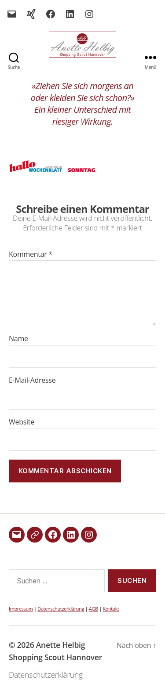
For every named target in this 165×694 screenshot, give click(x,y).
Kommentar (30, 255)
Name (18, 339)
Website (21, 422)
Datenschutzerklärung (60, 608)
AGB (93, 608)
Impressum (21, 608)
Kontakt (111, 608)
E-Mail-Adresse (32, 381)
